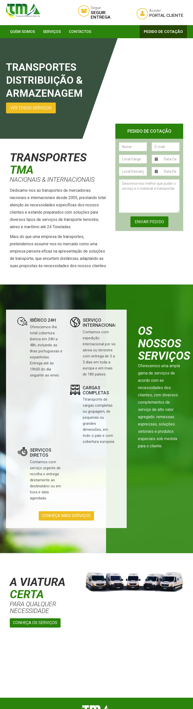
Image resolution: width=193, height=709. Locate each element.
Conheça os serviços (35, 622)
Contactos (80, 31)
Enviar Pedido (149, 221)
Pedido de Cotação (163, 31)
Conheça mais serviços (66, 515)
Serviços (52, 31)
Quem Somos (22, 31)
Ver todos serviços (31, 108)
